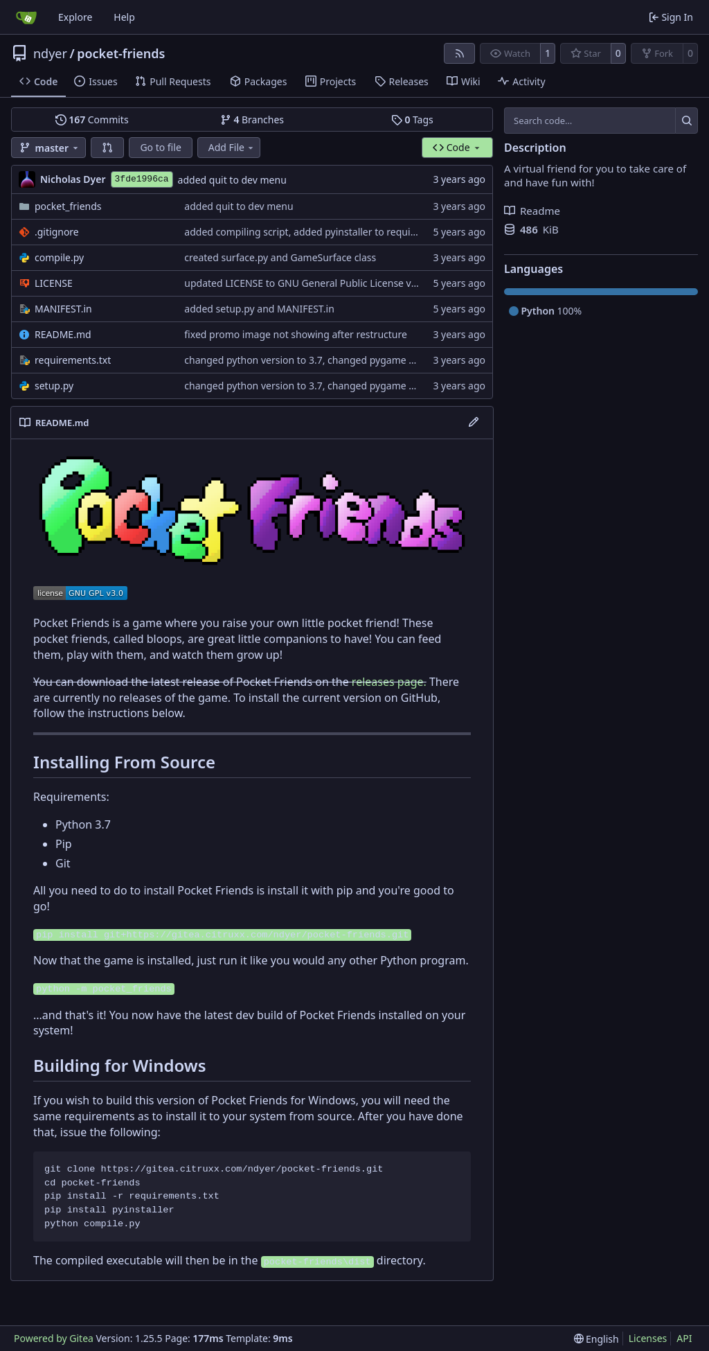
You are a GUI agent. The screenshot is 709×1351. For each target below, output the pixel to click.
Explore (75, 17)
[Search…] (686, 120)
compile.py (59, 257)
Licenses (648, 1338)
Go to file (160, 147)
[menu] (596, 1338)
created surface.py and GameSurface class (280, 257)
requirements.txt (73, 360)
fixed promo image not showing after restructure (295, 334)
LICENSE (54, 283)
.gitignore (57, 231)
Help (124, 17)
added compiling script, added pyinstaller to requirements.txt (323, 231)
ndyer (50, 53)
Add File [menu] (231, 147)
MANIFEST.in (63, 308)
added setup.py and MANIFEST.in (259, 308)
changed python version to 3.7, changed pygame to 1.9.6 (313, 360)
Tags (412, 119)
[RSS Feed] (460, 53)
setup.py (54, 385)
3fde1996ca (142, 179)
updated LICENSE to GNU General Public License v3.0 (304, 283)
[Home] (26, 17)
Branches (252, 119)
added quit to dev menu (232, 179)
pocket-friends (121, 53)
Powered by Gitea (53, 1338)
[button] (107, 147)
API (684, 1338)
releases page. (389, 681)
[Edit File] (474, 422)
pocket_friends (68, 206)
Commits (92, 119)
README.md (63, 334)
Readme (532, 211)
